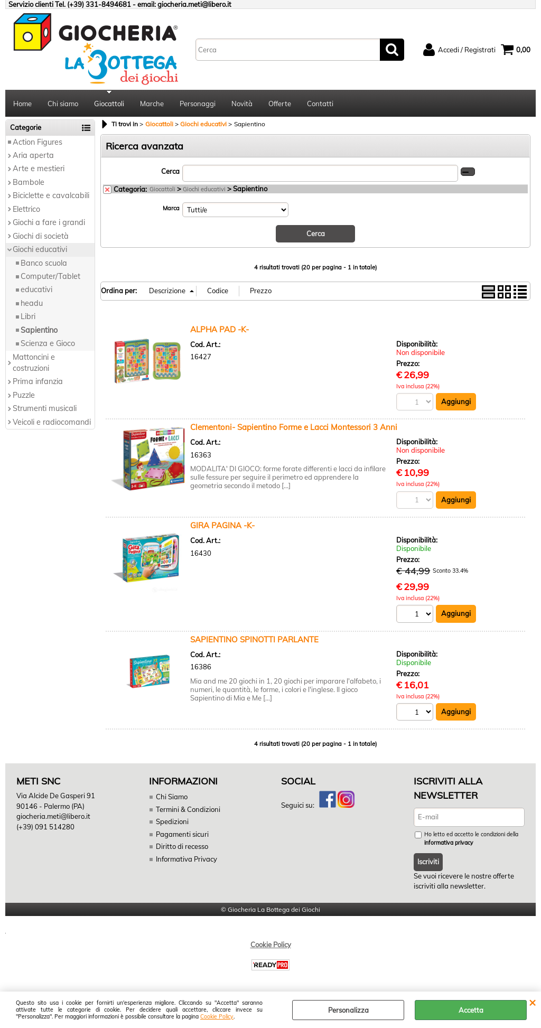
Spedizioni (172, 822)
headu (32, 303)
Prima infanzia (38, 382)
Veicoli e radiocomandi (52, 422)
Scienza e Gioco (48, 343)
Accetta (471, 1010)
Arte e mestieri (38, 169)
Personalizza (348, 1010)
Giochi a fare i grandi (49, 222)
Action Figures (37, 142)
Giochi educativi (40, 249)
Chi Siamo (172, 797)
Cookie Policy (217, 1016)
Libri (28, 317)
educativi (36, 290)
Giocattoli (109, 103)
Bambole (28, 182)
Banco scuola (44, 263)
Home (22, 103)
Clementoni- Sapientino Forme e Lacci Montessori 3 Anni (293, 428)
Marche (152, 103)
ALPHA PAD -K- (219, 329)
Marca (171, 208)
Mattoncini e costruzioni (34, 362)
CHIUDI (532, 1002)
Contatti (320, 103)
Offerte (279, 103)
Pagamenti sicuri (182, 834)
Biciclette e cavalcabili (51, 196)
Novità (242, 103)
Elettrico (26, 209)
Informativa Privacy (186, 859)
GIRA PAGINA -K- (222, 525)
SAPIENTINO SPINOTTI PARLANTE (254, 639)
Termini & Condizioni (188, 809)
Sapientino (39, 330)
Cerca (170, 171)
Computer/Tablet (50, 276)
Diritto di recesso (182, 847)
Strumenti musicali (45, 409)
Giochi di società (41, 236)
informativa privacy (448, 842)
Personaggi (198, 103)
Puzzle (24, 395)
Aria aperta (33, 155)
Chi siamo (63, 103)
